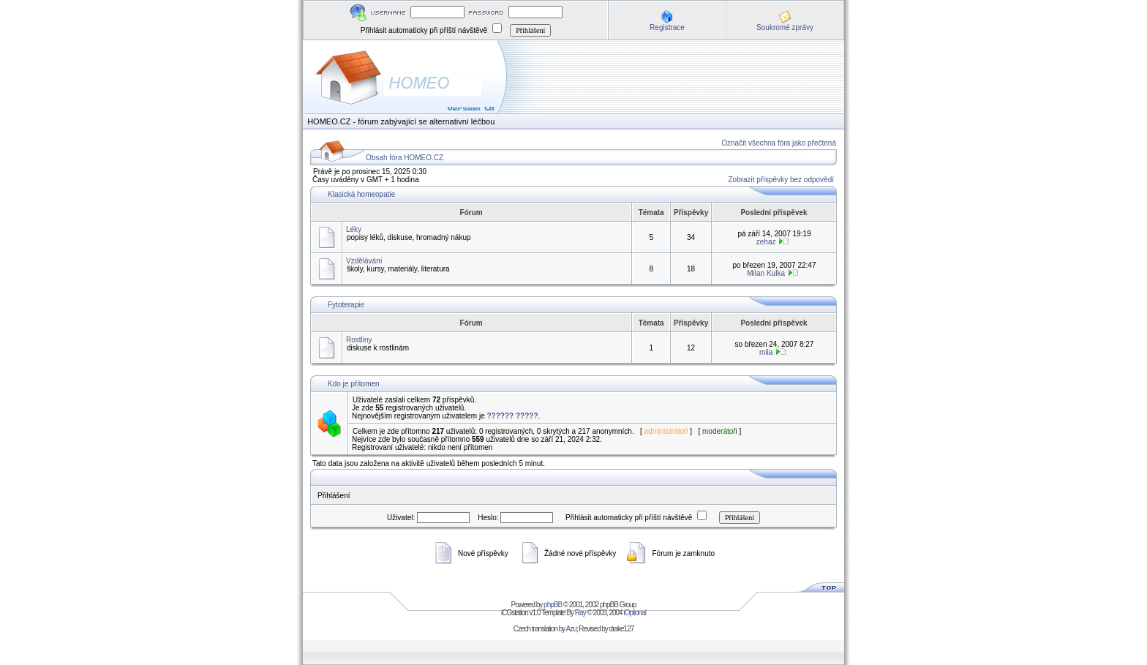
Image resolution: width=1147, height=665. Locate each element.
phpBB (553, 605)
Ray (580, 613)
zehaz (766, 242)
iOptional (634, 613)
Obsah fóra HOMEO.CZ (404, 158)
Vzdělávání (364, 261)
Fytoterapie (346, 305)
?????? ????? (512, 416)
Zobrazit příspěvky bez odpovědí (781, 180)
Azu (571, 629)
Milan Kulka (766, 273)
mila (765, 352)
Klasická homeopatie (361, 194)
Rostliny (359, 340)
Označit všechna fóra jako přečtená (778, 143)
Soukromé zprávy (784, 27)
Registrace (667, 27)
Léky (353, 229)
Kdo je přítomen (354, 384)
